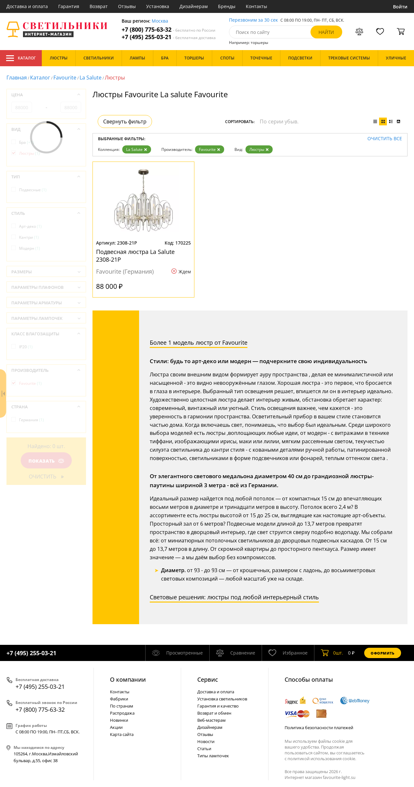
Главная (16, 77)
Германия (31, 420)
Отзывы (127, 6)
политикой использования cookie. (322, 758)
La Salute (91, 77)
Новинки (119, 720)
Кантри (29, 237)
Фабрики (119, 699)
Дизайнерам (194, 6)
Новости (205, 741)
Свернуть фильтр (125, 121)
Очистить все (384, 139)
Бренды (226, 6)
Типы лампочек (213, 756)
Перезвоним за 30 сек (253, 20)
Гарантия (68, 6)
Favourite (64, 77)
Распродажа (122, 713)
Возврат (99, 6)
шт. (332, 653)
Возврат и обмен (214, 713)
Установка (157, 6)
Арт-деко (30, 226)
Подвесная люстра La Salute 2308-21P (135, 255)
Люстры (259, 149)
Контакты (256, 6)
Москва (160, 21)
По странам (121, 706)
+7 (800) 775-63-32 (168, 29)
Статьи (204, 748)
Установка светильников (222, 699)
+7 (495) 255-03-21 (169, 37)
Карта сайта (122, 734)
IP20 (26, 347)
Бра (26, 142)
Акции (116, 727)
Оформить (383, 653)
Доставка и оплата (27, 6)
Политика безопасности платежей (319, 727)
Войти (400, 7)
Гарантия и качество (218, 706)
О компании (128, 679)
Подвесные (33, 190)
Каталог (21, 58)
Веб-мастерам (211, 720)
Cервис (207, 679)
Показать (46, 461)
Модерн (29, 248)
